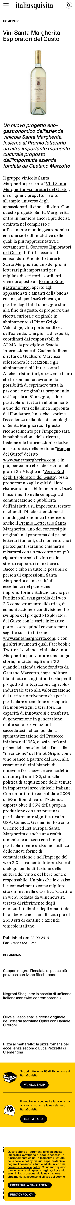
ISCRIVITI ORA (33, 1119)
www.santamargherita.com (29, 459)
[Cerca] (69, 5)
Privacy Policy (21, 1194)
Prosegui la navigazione (29, 1185)
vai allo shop (34, 1084)
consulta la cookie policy (24, 1167)
